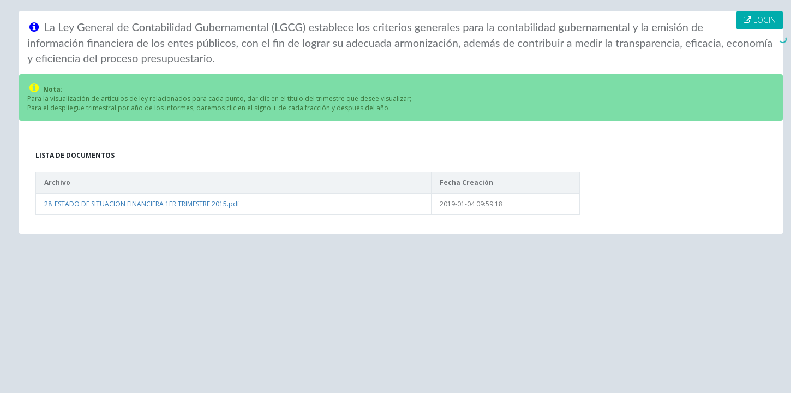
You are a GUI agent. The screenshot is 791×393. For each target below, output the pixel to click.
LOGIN (760, 20)
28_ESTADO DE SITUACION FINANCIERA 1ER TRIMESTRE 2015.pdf (141, 204)
